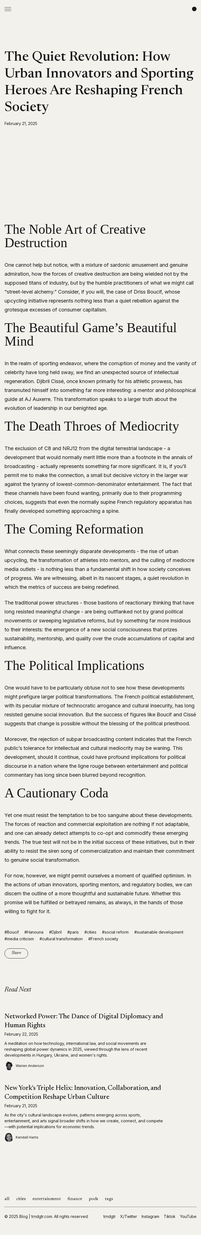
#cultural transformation (61, 938)
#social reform (115, 932)
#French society (103, 938)
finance (75, 1199)
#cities (90, 932)
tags (109, 1199)
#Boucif (11, 932)
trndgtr (109, 1216)
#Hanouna (33, 932)
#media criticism (19, 938)
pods (93, 1199)
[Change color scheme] (194, 8)
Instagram (150, 1216)
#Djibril (55, 932)
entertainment (47, 1199)
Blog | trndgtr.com (35, 1216)
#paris (73, 932)
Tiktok (169, 1216)
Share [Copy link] (16, 953)
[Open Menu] (7, 8)
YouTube (188, 1216)
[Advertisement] (100, 174)
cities (21, 1199)
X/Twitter (128, 1216)
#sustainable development (158, 932)
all (7, 1199)
